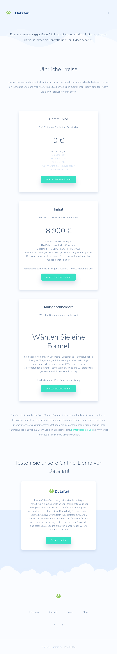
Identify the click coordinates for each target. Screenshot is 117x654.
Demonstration (58, 540)
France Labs (69, 647)
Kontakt (53, 612)
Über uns (34, 612)
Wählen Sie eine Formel (58, 179)
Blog (85, 612)
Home (70, 612)
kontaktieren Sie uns (82, 430)
